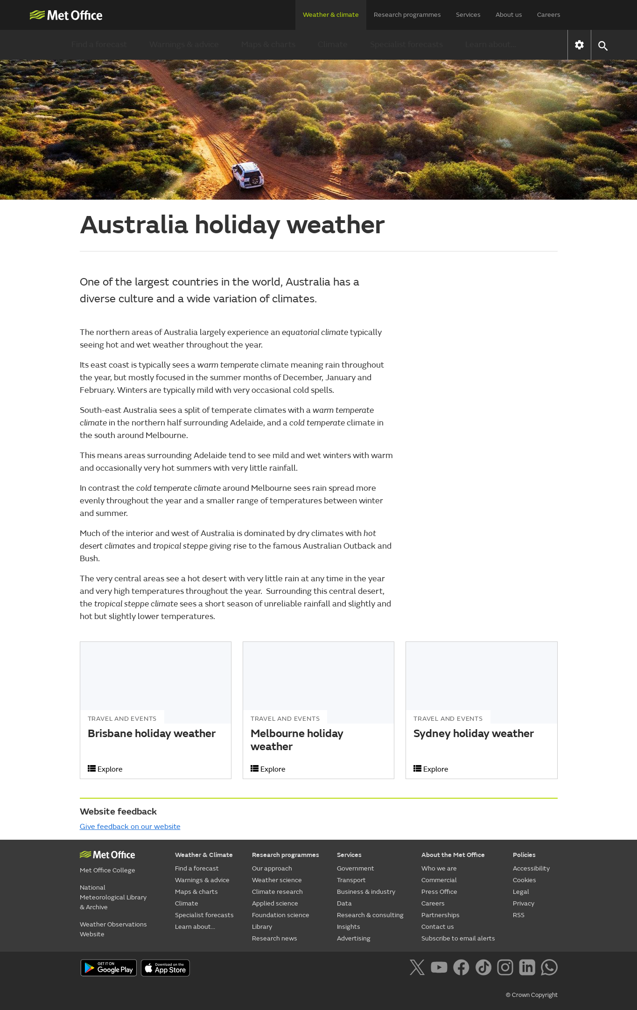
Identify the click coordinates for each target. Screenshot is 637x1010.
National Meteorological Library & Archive (113, 897)
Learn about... (490, 44)
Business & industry (366, 892)
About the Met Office (453, 855)
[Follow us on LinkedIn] (529, 969)
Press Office (439, 892)
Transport (351, 880)
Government (355, 868)
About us (509, 15)
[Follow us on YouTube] (441, 969)
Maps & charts (268, 44)
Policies (524, 855)
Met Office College (107, 870)
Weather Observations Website (113, 929)
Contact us (437, 927)
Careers (548, 15)
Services (468, 15)
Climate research (277, 892)
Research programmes (407, 15)
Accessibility (531, 868)
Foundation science (280, 915)
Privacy (523, 903)
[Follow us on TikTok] (485, 969)
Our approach (272, 868)
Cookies (524, 880)
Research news (274, 938)
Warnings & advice (184, 44)
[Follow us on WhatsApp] (549, 969)
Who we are (439, 868)
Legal (521, 892)
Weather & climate (331, 15)
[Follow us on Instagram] (507, 969)
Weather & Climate (204, 855)
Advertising (354, 938)
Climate (333, 44)
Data (344, 903)
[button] (602, 45)
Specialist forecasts (406, 44)
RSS (519, 915)
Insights (348, 927)
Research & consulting (370, 915)
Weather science (277, 880)
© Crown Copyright (532, 995)
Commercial (439, 880)
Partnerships (440, 915)
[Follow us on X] (419, 969)
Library (262, 927)
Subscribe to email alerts (458, 938)
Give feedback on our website (130, 826)
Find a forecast (99, 44)
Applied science (275, 903)
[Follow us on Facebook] (463, 969)
